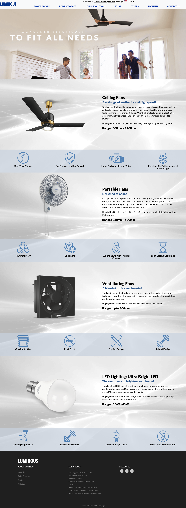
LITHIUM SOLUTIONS (95, 6)
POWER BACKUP (42, 6)
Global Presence (24, 476)
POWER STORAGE (67, 6)
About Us (21, 472)
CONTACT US (173, 6)
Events (20, 480)
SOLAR (118, 6)
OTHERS (135, 6)
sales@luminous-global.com (104, 2)
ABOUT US (153, 6)
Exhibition (21, 484)
